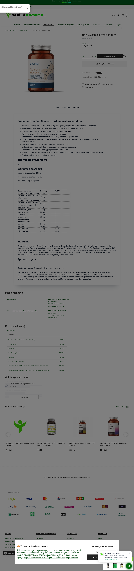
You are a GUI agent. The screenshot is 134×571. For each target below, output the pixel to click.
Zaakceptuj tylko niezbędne (101, 547)
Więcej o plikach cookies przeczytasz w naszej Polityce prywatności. (51, 558)
